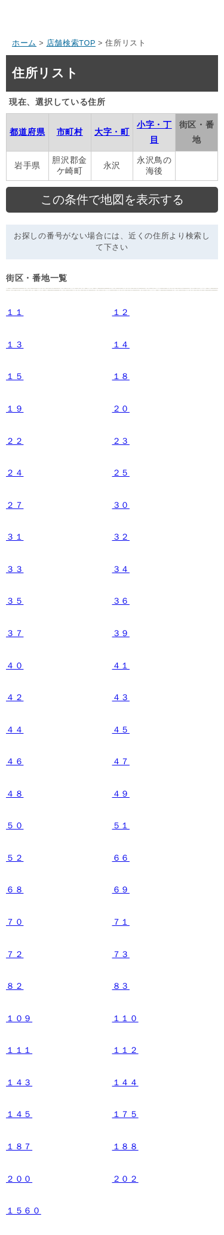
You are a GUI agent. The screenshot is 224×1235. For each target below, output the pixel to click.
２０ (121, 408)
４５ (121, 729)
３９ (121, 633)
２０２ (125, 1178)
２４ (14, 472)
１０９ (19, 1018)
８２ (14, 986)
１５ (14, 376)
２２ (14, 441)
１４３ (19, 1082)
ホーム (24, 43)
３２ (121, 536)
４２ (14, 697)
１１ (14, 312)
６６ (121, 857)
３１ (14, 536)
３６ (121, 601)
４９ (121, 793)
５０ (14, 825)
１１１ (19, 1050)
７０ (14, 922)
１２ (121, 312)
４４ (14, 729)
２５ (121, 472)
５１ (121, 825)
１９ (14, 408)
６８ (14, 889)
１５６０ (23, 1210)
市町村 (70, 132)
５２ (14, 857)
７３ (121, 954)
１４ (121, 344)
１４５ (19, 1114)
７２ (14, 954)
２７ (14, 505)
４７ (121, 761)
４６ (14, 761)
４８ (14, 793)
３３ (14, 569)
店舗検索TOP (71, 43)
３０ (121, 505)
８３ (121, 986)
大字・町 (112, 132)
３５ (14, 601)
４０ (14, 665)
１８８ (125, 1146)
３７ (14, 633)
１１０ (125, 1018)
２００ (19, 1178)
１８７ (19, 1146)
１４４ (125, 1082)
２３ (121, 441)
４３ (121, 697)
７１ (121, 922)
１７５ (125, 1114)
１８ (121, 376)
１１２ (125, 1050)
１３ (14, 344)
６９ (121, 889)
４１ (121, 665)
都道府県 (27, 132)
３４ (121, 569)
